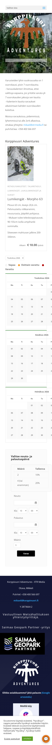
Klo (15, 510)
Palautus (18, 517)
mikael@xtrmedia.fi (33, 124)
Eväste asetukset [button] (12, 738)
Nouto (17, 495)
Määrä (17, 539)
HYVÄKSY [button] (27, 738)
